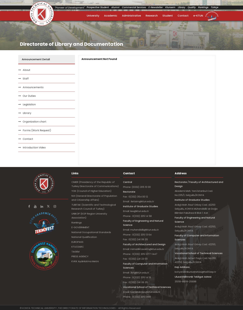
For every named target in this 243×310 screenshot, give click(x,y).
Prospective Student (98, 7)
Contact (183, 15)
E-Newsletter (155, 7)
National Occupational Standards (91, 232)
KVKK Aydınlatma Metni (85, 261)
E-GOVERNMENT (80, 227)
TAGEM (75, 251)
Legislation (29, 104)
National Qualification (84, 237)
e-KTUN (198, 15)
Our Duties (29, 96)
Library (181, 7)
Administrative (131, 15)
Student (167, 15)
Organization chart (34, 121)
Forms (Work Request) (37, 130)
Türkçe (214, 7)
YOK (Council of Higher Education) (91, 191)
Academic (110, 15)
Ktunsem (170, 7)
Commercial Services (134, 7)
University (93, 15)
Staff (26, 78)
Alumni (115, 7)
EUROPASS (77, 242)
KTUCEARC (77, 246)
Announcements (33, 87)
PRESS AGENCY (79, 256)
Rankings (203, 7)
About (26, 70)
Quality (192, 7)
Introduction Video (34, 147)
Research (152, 15)
